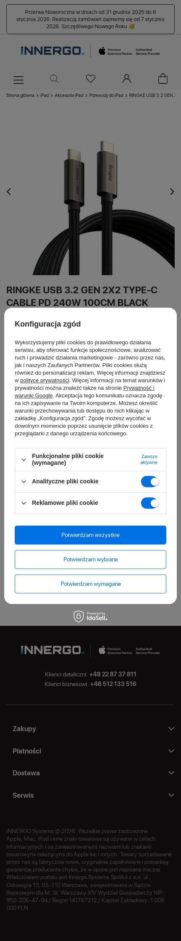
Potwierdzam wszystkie (90, 535)
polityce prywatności (44, 381)
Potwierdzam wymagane (91, 583)
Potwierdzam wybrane (91, 559)
